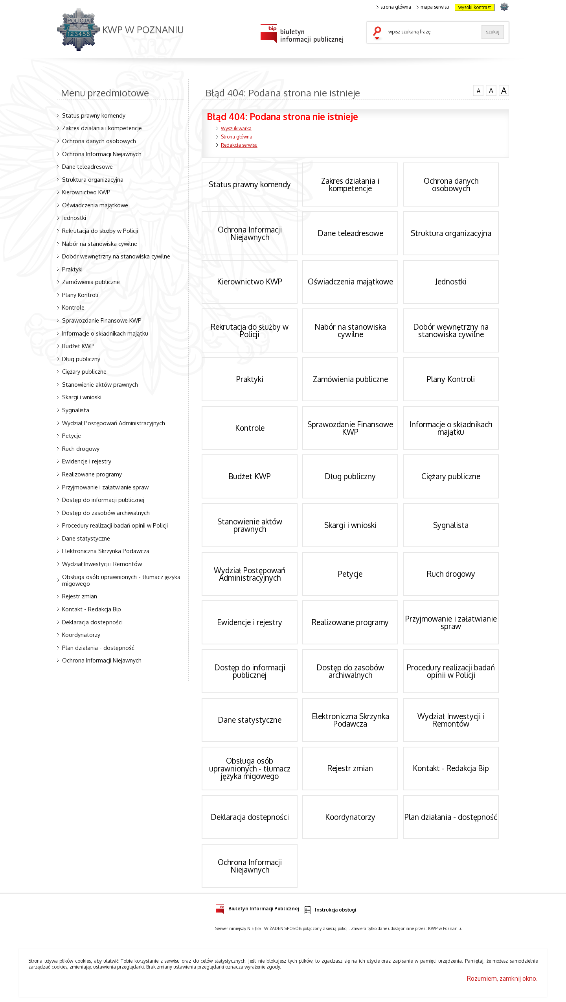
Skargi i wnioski (81, 396)
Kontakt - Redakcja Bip (91, 609)
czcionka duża (504, 90)
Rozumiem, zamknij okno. (502, 978)
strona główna (394, 7)
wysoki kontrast (474, 7)
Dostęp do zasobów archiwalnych (106, 512)
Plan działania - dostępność (98, 647)
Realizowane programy (92, 474)
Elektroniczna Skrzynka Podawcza (105, 550)
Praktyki (72, 269)
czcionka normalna (478, 89)
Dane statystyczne (86, 538)
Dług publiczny (81, 358)
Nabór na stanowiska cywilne (99, 243)
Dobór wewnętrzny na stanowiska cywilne (116, 256)
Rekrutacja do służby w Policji (100, 230)
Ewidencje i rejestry (86, 461)
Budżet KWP (78, 345)
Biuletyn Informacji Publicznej (257, 907)
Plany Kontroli (80, 294)
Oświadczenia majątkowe (95, 205)
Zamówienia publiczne (91, 281)
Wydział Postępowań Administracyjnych (113, 422)
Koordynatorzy (81, 634)
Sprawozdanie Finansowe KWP (102, 320)
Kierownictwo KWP (86, 192)
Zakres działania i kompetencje (102, 127)
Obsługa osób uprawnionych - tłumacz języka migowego (121, 580)
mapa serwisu (433, 7)
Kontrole (73, 307)
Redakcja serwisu (239, 145)
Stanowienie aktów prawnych (100, 384)
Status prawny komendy (93, 115)
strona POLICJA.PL (504, 6)
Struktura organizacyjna (92, 179)
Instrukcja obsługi (329, 910)
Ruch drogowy (80, 448)
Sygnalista (75, 409)
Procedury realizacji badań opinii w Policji (115, 525)
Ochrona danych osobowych (99, 140)
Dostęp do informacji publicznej (103, 499)
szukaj (379, 34)
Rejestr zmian (79, 596)
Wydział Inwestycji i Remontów (102, 563)
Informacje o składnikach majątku (105, 333)
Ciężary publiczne (84, 371)
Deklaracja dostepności (92, 622)
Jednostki (74, 217)
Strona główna (236, 137)
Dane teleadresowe (87, 166)
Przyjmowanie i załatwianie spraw (105, 487)
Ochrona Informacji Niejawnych (102, 153)
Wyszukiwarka (236, 128)
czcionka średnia (491, 90)
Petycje (71, 435)
